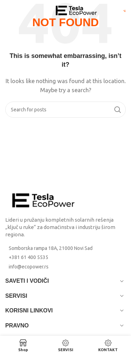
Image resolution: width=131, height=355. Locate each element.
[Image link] (43, 200)
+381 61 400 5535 (28, 257)
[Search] (65, 110)
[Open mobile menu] (17, 10)
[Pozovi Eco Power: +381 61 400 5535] (125, 10)
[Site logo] (76, 10)
